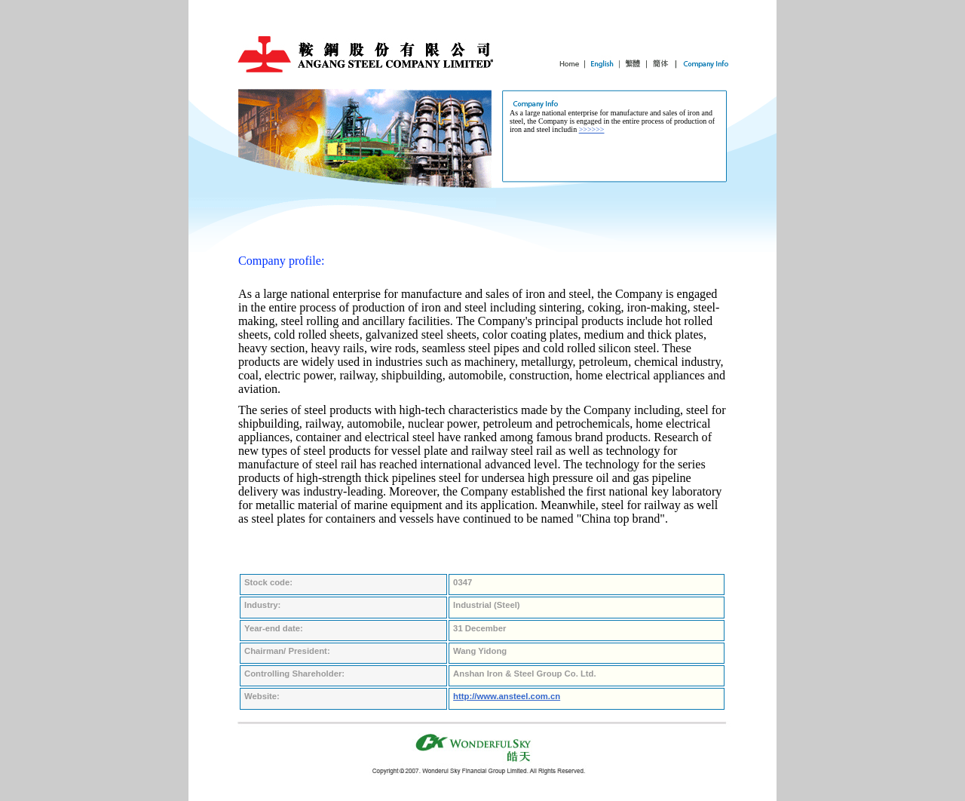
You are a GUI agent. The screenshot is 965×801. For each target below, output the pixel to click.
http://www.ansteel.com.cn (506, 696)
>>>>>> (592, 129)
